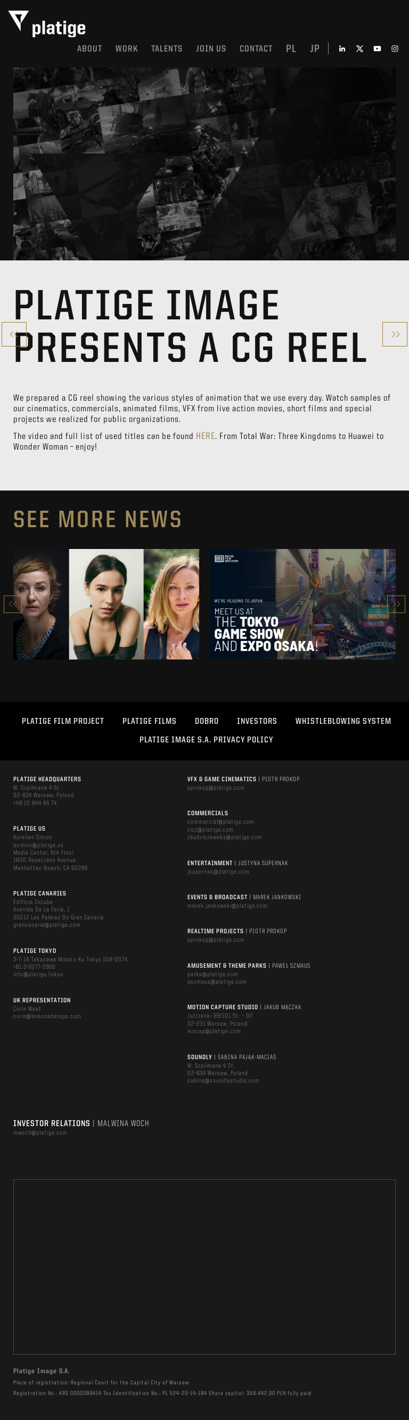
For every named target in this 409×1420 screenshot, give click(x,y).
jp (315, 49)
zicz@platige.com (210, 830)
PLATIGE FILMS (149, 721)
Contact (256, 49)
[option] (106, 604)
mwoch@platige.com (40, 1133)
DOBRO (207, 721)
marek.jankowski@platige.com (227, 906)
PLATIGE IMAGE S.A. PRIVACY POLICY (206, 740)
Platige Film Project (63, 721)
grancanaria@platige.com (47, 925)
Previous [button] (13, 604)
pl (291, 49)
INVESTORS (257, 721)
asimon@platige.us (38, 845)
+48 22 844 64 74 (35, 803)
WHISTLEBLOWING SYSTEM (343, 721)
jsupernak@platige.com (218, 872)
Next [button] (396, 604)
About (89, 49)
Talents (167, 49)
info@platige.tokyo (38, 974)
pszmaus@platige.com (217, 982)
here (205, 436)
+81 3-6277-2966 (34, 967)
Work (127, 49)
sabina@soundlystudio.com (223, 1081)
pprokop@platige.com (216, 788)
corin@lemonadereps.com (47, 1016)
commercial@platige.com (221, 822)
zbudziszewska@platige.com (225, 837)
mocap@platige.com (214, 1031)
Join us (211, 49)
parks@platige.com (213, 974)
